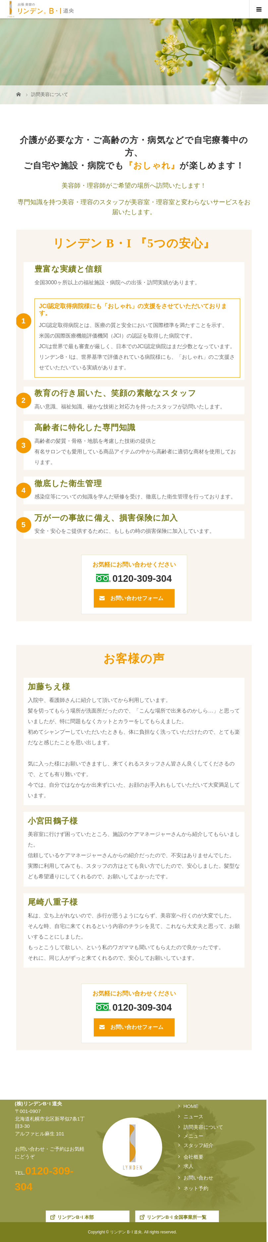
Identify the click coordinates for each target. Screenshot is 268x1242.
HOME (191, 1106)
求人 (188, 1166)
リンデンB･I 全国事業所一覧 (176, 1217)
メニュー (193, 1136)
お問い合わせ (198, 1177)
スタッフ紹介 (198, 1145)
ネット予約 (196, 1188)
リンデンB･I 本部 (76, 1217)
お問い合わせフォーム (136, 598)
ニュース (193, 1116)
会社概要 (193, 1157)
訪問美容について (203, 1127)
